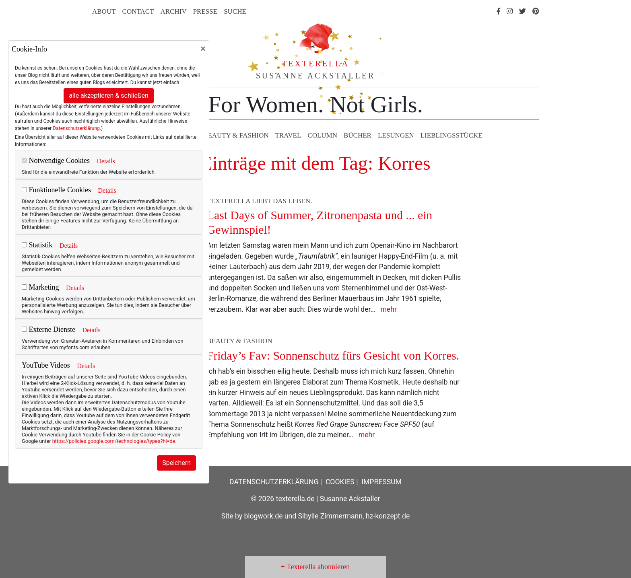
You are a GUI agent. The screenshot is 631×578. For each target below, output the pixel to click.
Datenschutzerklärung (76, 128)
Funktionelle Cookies (56, 190)
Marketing (40, 287)
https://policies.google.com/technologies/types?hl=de (113, 441)
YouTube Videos (46, 365)
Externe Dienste (48, 329)
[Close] (203, 48)
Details (106, 161)
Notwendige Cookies (56, 160)
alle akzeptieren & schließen (108, 95)
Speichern (176, 463)
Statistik (37, 245)
